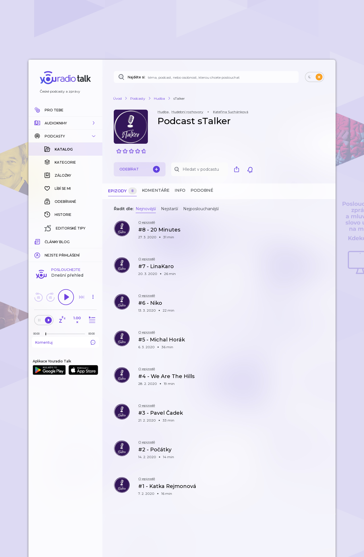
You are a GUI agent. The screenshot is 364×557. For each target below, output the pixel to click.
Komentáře (155, 190)
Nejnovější (146, 208)
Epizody (122, 191)
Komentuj (65, 249)
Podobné (202, 190)
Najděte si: (136, 77)
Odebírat (139, 169)
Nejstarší (169, 208)
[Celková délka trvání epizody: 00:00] (93, 241)
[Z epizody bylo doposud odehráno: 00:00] (37, 241)
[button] (65, 123)
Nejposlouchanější (201, 208)
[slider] (46, 241)
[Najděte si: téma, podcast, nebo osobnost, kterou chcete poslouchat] (206, 77)
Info (180, 190)
